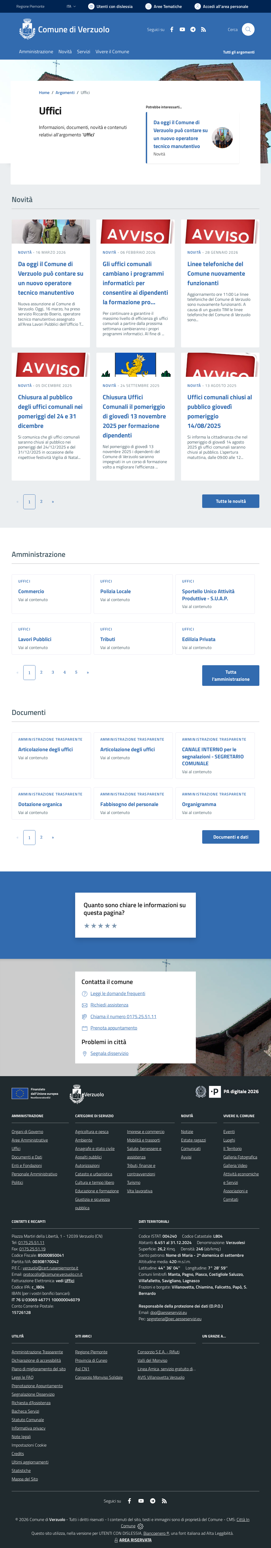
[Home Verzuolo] (66, 29)
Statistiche (21, 1470)
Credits (18, 1453)
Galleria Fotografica (240, 1157)
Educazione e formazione (97, 1191)
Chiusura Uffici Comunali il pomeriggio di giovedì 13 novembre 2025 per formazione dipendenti (134, 416)
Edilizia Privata (198, 639)
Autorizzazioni (87, 1165)
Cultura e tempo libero (94, 1182)
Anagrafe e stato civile (95, 1148)
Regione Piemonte (91, 1352)
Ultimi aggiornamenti (30, 1462)
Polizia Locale (115, 591)
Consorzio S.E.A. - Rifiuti (158, 1352)
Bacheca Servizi (25, 1411)
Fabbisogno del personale (129, 804)
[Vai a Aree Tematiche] (163, 6)
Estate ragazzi (193, 1140)
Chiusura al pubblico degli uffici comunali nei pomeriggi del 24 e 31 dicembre (50, 411)
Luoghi (229, 1140)
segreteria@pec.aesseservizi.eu (174, 1319)
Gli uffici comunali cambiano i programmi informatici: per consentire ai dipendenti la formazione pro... (135, 283)
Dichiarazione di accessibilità (36, 1360)
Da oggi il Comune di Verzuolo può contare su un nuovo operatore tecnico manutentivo (180, 134)
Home (44, 92)
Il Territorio (232, 1148)
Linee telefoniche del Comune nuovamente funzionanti (216, 273)
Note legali (21, 1436)
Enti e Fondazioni (27, 1165)
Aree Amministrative (30, 1140)
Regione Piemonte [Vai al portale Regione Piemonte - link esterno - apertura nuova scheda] (30, 6)
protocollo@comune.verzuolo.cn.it (53, 1274)
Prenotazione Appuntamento (37, 1386)
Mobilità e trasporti (143, 1140)
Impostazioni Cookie (29, 1445)
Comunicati (191, 1148)
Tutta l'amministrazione (231, 675)
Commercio (31, 591)
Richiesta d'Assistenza (31, 1402)
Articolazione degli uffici (45, 749)
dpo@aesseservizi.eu (168, 1312)
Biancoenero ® (156, 1533)
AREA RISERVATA (132, 1540)
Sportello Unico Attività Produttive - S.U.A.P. (208, 594)
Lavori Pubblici (34, 639)
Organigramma (199, 804)
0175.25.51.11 (31, 1242)
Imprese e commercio (145, 1131)
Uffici (24, 581)
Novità (25, 252)
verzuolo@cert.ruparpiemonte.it (50, 1268)
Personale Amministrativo (34, 1174)
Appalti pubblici (88, 1157)
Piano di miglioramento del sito (39, 1369)
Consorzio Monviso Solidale (99, 1377)
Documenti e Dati (27, 1157)
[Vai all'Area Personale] (221, 6)
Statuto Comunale (28, 1419)
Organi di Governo (27, 1131)
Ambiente (83, 1140)
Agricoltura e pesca (92, 1131)
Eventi (229, 1131)
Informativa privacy (29, 1428)
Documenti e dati (231, 836)
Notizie (187, 1131)
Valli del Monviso (152, 1360)
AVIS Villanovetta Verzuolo (161, 1377)
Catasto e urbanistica (93, 1174)
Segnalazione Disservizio (33, 1394)
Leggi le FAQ (23, 1377)
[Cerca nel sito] (248, 29)
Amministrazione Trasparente (37, 1352)
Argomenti (65, 92)
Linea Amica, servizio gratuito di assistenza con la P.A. (184, 1369)
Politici (17, 1182)
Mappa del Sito (25, 1479)
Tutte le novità (231, 501)
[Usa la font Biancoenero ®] (110, 6)
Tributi (107, 639)
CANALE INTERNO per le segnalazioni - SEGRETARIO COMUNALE (213, 756)
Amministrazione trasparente (50, 739)
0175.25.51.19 (32, 1249)
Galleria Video (235, 1165)
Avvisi (186, 1157)
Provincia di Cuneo (91, 1360)
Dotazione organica (40, 804)
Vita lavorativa (139, 1191)
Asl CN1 (82, 1369)
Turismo (133, 1182)
